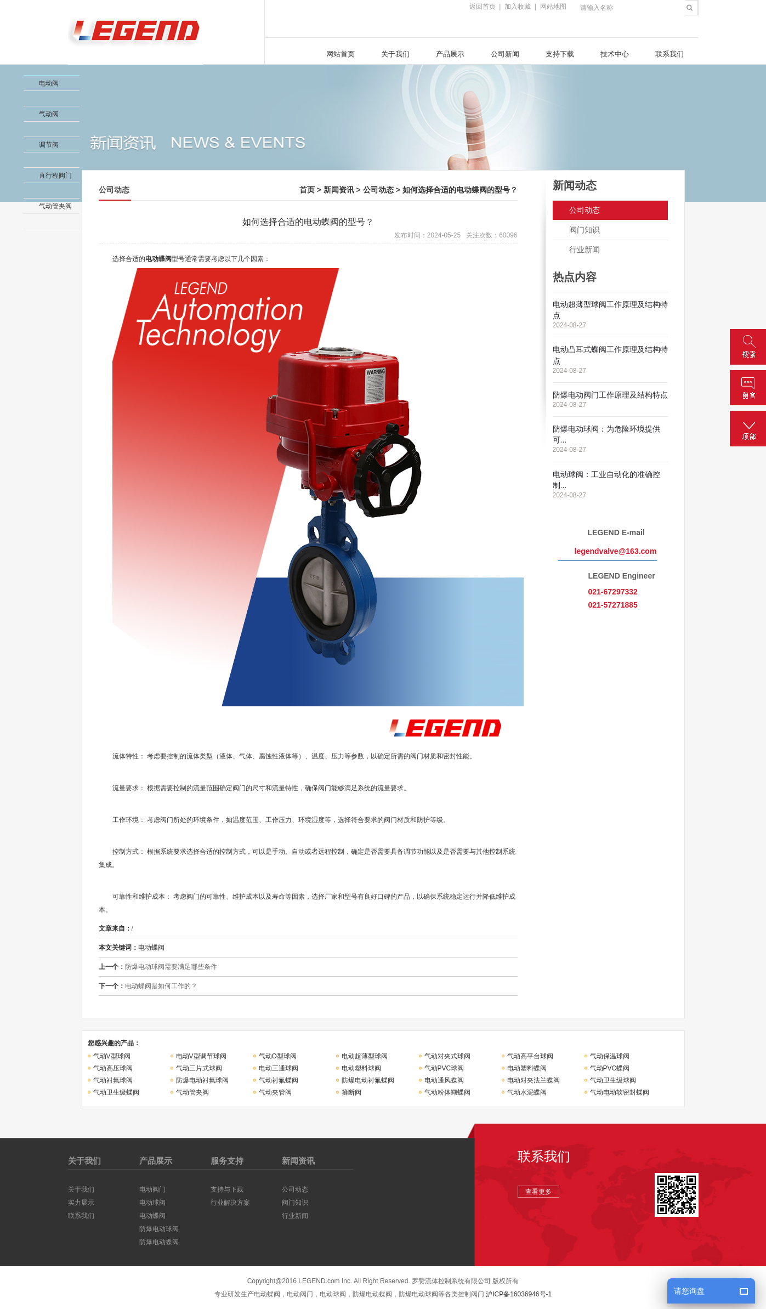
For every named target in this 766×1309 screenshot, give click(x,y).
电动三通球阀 (278, 1068)
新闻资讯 (339, 189)
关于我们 (395, 54)
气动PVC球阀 (444, 1068)
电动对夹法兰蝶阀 (533, 1080)
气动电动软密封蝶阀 (619, 1092)
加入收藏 (517, 6)
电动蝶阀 (158, 259)
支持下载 (560, 54)
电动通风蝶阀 (444, 1080)
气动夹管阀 (275, 1092)
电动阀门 (152, 1189)
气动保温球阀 (609, 1056)
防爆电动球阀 (159, 1229)
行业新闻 (584, 249)
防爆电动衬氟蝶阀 (368, 1080)
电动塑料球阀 (361, 1068)
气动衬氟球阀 (113, 1080)
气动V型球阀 (111, 1056)
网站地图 (553, 6)
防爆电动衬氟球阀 (202, 1080)
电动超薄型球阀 (365, 1056)
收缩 (9, 101)
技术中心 (614, 54)
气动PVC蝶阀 (610, 1068)
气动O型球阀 (278, 1056)
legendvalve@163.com (616, 551)
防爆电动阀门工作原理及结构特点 (610, 394)
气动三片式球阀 (199, 1068)
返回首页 (482, 6)
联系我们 (669, 54)
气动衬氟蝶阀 (278, 1080)
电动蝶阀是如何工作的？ (161, 986)
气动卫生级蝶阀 (116, 1092)
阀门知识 (584, 229)
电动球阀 (152, 1202)
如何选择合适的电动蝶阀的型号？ (460, 189)
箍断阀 (351, 1092)
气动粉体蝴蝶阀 (447, 1092)
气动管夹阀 (192, 1092)
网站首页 (340, 54)
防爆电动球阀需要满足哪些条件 (171, 967)
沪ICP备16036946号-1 (519, 1294)
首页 (307, 189)
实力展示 (81, 1202)
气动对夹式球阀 (447, 1056)
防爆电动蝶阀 (159, 1242)
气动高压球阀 (113, 1068)
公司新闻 (505, 54)
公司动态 (378, 189)
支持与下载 (227, 1189)
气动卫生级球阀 (613, 1080)
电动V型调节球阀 (201, 1056)
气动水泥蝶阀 (527, 1092)
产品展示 (450, 54)
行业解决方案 (230, 1202)
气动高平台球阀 (530, 1056)
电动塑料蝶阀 (527, 1068)
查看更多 (538, 1191)
